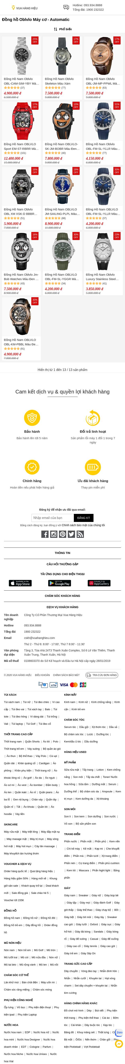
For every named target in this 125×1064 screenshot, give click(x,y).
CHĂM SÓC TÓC (74, 719)
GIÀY (67, 888)
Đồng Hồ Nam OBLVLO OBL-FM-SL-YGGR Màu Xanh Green (61, 277)
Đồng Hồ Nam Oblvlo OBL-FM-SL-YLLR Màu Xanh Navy (101, 146)
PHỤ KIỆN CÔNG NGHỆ (18, 1000)
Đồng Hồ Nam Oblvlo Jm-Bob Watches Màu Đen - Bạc (21, 277)
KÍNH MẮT (70, 694)
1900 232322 (95, 9)
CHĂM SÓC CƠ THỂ (16, 975)
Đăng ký (83, 518)
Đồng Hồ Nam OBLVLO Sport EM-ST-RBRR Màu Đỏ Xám (21, 146)
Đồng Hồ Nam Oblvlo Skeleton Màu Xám (59, 81)
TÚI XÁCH (10, 694)
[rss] (80, 534)
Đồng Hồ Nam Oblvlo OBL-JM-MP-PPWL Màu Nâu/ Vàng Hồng (102, 81)
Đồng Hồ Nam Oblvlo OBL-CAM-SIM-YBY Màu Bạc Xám (21, 81)
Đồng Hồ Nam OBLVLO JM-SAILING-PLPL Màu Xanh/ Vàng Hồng (61, 212)
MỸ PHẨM (70, 762)
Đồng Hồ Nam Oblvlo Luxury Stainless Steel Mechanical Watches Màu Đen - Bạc (103, 277)
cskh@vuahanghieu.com (39, 638)
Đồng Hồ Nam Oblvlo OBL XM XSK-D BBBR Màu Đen (19, 212)
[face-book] (45, 534)
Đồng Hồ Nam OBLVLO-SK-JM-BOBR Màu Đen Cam (61, 146)
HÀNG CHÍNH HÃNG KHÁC (81, 1003)
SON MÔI (69, 809)
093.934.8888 (93, 5)
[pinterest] (62, 534)
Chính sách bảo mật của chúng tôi (83, 525)
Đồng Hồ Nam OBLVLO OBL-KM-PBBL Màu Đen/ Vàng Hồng (21, 342)
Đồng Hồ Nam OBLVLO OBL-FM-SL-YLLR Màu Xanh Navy (102, 212)
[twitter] (71, 534)
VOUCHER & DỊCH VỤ (17, 863)
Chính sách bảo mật (66, 675)
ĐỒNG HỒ (10, 910)
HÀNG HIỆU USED (75, 751)
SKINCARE (11, 824)
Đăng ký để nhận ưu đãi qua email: (62, 509)
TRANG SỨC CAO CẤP (78, 963)
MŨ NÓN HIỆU (12, 942)
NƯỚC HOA (11, 1025)
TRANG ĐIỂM (72, 834)
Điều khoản (42, 675)
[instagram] (53, 534)
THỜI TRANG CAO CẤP (18, 734)
